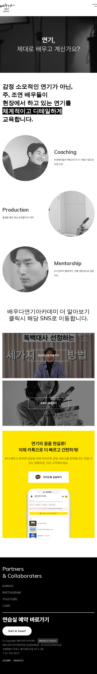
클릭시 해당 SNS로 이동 (39, 318)
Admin (6, 660)
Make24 (18, 660)
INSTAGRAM (11, 592)
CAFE (6, 606)
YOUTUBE (9, 599)
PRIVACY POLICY (47, 640)
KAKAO (7, 586)
